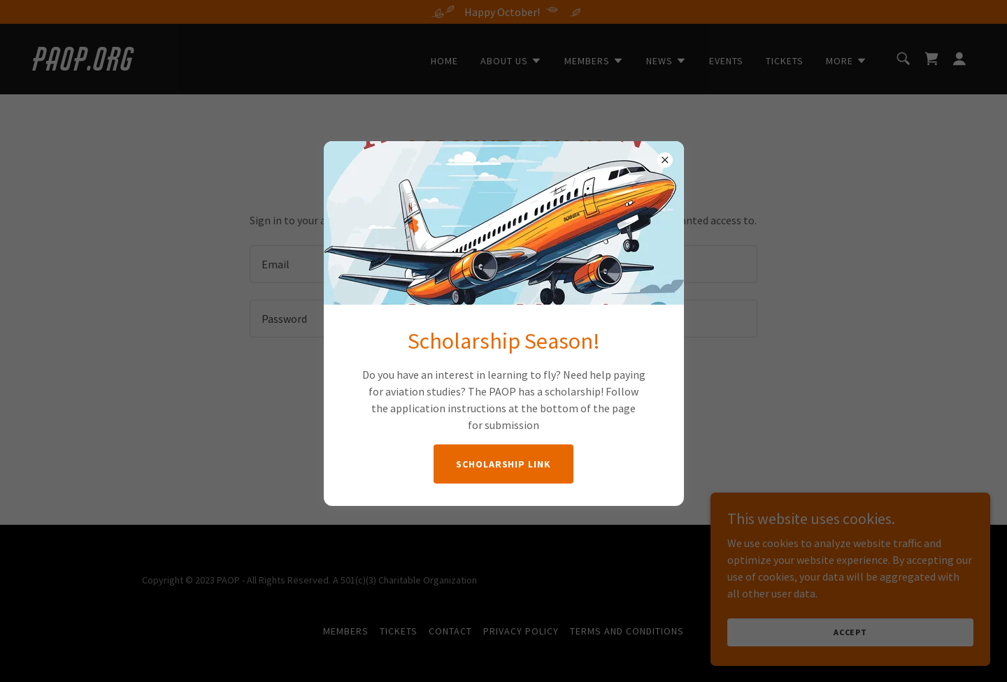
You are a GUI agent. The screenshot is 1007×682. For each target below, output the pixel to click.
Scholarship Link (504, 464)
